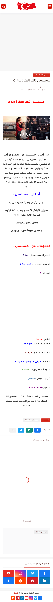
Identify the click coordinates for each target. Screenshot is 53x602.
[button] (37, 430)
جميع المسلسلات (41, 75)
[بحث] (3, 6)
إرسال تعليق (41, 532)
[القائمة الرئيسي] (50, 6)
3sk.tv (16, 593)
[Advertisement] (26, 41)
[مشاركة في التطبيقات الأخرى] (12, 430)
